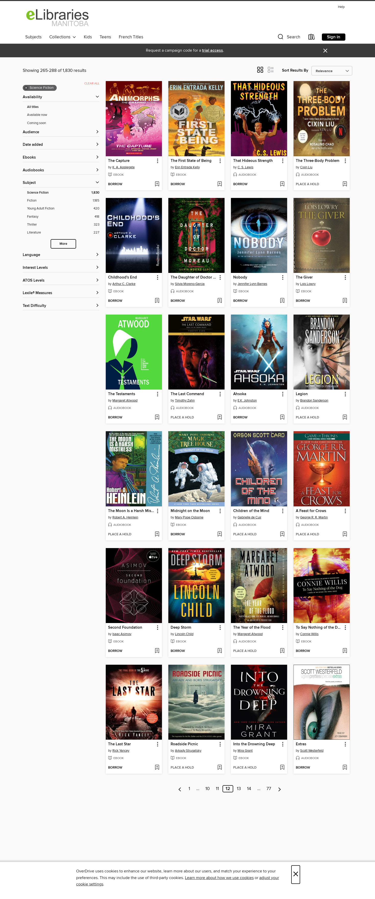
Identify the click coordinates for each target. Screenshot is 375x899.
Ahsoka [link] (239, 394)
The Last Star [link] (119, 744)
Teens (105, 37)
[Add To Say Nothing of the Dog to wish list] (345, 651)
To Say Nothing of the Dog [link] (319, 627)
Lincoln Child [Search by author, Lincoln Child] (184, 634)
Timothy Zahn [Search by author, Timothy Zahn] (185, 400)
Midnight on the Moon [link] (190, 511)
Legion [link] (302, 394)
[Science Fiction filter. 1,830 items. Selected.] (63, 192)
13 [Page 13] (239, 789)
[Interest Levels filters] (61, 268)
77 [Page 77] (268, 789)
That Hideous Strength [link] (253, 161)
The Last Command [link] (187, 394)
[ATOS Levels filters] (61, 280)
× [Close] (295, 874)
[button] (288, 38)
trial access (212, 50)
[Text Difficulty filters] (61, 306)
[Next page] (280, 789)
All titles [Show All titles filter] (33, 107)
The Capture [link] (119, 161)
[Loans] (311, 38)
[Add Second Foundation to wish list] (157, 651)
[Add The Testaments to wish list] (157, 417)
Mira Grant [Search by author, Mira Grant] (245, 751)
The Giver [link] (304, 277)
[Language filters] (61, 255)
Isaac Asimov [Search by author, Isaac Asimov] (121, 634)
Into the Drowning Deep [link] (254, 744)
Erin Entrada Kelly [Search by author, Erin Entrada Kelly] (187, 167)
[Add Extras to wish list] (345, 767)
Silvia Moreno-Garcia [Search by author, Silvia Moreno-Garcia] (190, 284)
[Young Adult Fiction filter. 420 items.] (63, 208)
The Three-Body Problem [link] (317, 161)
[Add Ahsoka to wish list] (282, 417)
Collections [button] (62, 37)
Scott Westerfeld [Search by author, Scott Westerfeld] (311, 751)
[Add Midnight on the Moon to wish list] (219, 534)
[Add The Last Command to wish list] (219, 417)
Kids (88, 37)
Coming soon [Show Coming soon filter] (36, 123)
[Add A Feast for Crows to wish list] (345, 534)
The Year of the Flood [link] (252, 627)
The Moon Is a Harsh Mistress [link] (131, 511)
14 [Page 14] (249, 789)
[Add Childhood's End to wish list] (157, 301)
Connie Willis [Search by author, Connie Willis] (309, 634)
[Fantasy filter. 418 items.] (63, 216)
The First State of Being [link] (191, 161)
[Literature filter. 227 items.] (63, 232)
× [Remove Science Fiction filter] (26, 88)
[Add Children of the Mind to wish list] (282, 534)
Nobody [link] (240, 277)
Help (341, 7)
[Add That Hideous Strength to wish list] (282, 184)
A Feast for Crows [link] (311, 511)
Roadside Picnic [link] (184, 744)
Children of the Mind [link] (251, 511)
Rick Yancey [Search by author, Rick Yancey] (120, 751)
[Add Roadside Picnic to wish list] (219, 767)
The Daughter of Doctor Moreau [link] (194, 277)
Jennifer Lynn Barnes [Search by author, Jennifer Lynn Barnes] (252, 284)
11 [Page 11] (217, 789)
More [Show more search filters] (63, 244)
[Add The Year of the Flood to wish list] (282, 651)
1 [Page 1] (189, 789)
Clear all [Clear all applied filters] (91, 83)
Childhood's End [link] (122, 277)
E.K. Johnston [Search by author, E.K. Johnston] (247, 400)
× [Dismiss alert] (325, 51)
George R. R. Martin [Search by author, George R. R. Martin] (314, 517)
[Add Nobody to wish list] (282, 301)
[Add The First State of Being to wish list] (219, 184)
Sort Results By (295, 70)
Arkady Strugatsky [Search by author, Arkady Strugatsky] (188, 751)
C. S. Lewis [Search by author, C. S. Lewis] (245, 167)
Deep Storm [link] (181, 627)
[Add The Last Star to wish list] (157, 767)
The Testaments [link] (121, 394)
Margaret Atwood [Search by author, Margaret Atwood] (124, 400)
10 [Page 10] (207, 789)
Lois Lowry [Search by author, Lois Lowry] (307, 284)
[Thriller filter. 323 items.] (63, 224)
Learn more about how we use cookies (219, 877)
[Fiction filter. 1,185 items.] (63, 200)
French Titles (131, 37)
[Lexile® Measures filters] (61, 293)
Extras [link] (301, 744)
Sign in (333, 37)
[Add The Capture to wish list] (157, 184)
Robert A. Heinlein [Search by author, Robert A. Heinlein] (125, 517)
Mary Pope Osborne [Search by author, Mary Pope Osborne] (189, 517)
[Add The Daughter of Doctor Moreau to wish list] (219, 301)
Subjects (33, 37)
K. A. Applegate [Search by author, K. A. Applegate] (123, 167)
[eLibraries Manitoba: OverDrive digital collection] (57, 17)
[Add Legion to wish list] (345, 417)
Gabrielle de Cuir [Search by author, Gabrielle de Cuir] (249, 517)
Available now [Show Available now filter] (37, 115)
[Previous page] (180, 789)
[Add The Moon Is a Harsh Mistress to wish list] (157, 534)
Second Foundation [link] (125, 627)
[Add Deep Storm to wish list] (219, 651)
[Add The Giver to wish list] (345, 301)
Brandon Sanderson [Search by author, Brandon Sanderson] (314, 400)
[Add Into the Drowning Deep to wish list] (282, 767)
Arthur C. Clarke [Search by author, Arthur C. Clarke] (123, 284)
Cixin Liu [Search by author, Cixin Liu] (306, 167)
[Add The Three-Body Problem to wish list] (345, 184)
